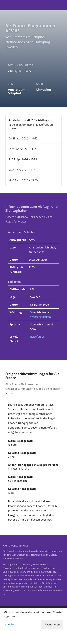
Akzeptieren (52, 624)
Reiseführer (37, 336)
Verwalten (10, 624)
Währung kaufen (40, 316)
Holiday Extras (33, 5)
